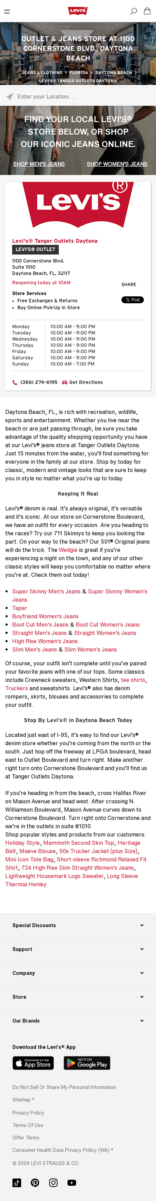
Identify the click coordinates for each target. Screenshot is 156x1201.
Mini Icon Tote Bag (29, 859)
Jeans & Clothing (41, 73)
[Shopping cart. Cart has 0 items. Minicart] (147, 11)
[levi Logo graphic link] (78, 11)
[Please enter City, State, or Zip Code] (78, 96)
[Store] (78, 997)
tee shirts (133, 680)
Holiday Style (22, 843)
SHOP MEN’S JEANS (39, 164)
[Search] (133, 11)
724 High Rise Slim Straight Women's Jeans (77, 867)
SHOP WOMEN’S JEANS (117, 164)
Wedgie (68, 550)
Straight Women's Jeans (105, 633)
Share (128, 285)
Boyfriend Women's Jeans (45, 616)
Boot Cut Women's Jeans (108, 624)
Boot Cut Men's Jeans (40, 624)
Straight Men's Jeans (39, 633)
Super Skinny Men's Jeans (46, 591)
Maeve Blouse (37, 851)
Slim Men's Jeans (34, 649)
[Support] (78, 949)
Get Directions (86, 382)
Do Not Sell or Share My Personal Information (64, 1087)
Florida (79, 73)
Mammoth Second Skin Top (78, 843)
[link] (23, 1099)
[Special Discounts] (78, 925)
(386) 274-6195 (38, 382)
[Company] (78, 973)
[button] (28, 1112)
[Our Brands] (78, 1021)
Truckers (16, 688)
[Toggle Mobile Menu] (7, 11)
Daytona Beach (113, 73)
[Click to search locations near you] (9, 96)
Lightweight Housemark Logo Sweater (54, 876)
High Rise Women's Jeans (45, 641)
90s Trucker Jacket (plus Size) (98, 851)
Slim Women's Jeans (90, 649)
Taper (19, 608)
